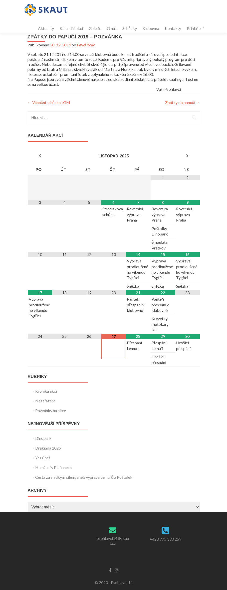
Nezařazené (45, 400)
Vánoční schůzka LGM (48, 102)
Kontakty (173, 28)
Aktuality (46, 28)
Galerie (95, 28)
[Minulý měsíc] (40, 156)
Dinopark (43, 438)
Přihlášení (195, 28)
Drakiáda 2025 (48, 448)
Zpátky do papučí (182, 102)
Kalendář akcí (71, 28)
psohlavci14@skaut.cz (113, 541)
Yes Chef (42, 457)
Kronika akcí (46, 391)
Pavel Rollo (86, 44)
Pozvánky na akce (50, 410)
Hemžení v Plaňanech (53, 467)
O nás (112, 28)
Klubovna (151, 28)
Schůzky (129, 28)
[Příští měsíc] (187, 156)
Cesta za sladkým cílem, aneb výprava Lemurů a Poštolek (83, 477)
